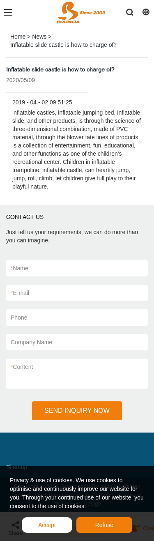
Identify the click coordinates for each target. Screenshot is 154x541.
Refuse (104, 525)
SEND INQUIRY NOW (77, 410)
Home (17, 36)
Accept (47, 525)
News (39, 36)
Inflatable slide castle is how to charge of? (63, 44)
